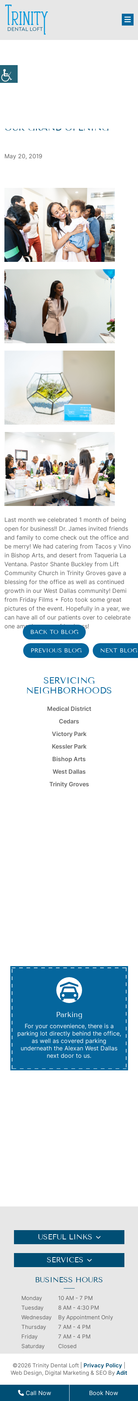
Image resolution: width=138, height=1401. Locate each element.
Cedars (69, 721)
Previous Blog (56, 650)
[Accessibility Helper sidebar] (9, 74)
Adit (121, 1372)
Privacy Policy (103, 1365)
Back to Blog (54, 631)
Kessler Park (69, 746)
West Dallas (69, 771)
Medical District (69, 708)
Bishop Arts (69, 759)
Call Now (34, 1393)
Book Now (103, 1393)
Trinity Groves (69, 784)
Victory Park (69, 733)
